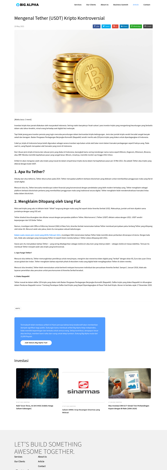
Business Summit (120, 4)
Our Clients (91, 4)
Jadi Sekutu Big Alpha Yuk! (36, 343)
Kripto (17, 309)
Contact (146, 4)
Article (135, 4)
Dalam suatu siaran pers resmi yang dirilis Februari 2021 (37, 235)
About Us (104, 4)
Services (77, 4)
